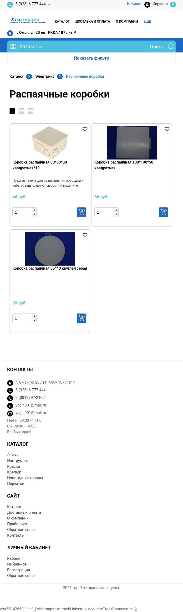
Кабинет (14, 558)
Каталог (62, 21)
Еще (147, 21)
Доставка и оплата (92, 21)
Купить (81, 212)
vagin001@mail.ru (30, 405)
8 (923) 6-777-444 (26, 5)
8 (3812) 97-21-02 (30, 397)
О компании (127, 21)
